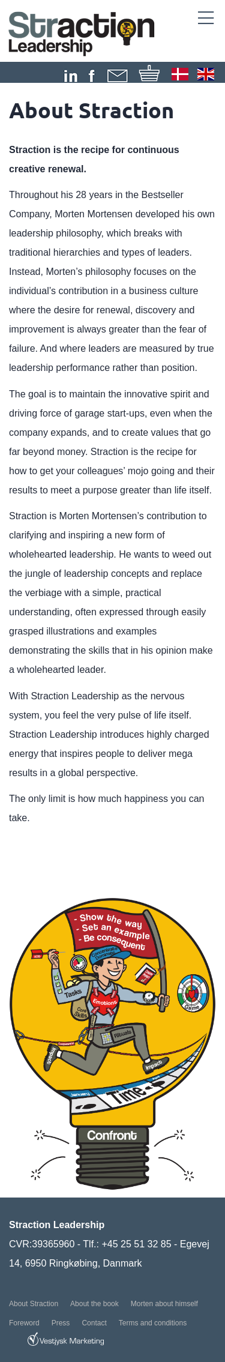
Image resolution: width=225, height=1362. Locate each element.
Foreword (24, 1323)
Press (61, 1323)
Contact (94, 1323)
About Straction (33, 1304)
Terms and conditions (153, 1323)
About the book (94, 1304)
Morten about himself (164, 1304)
